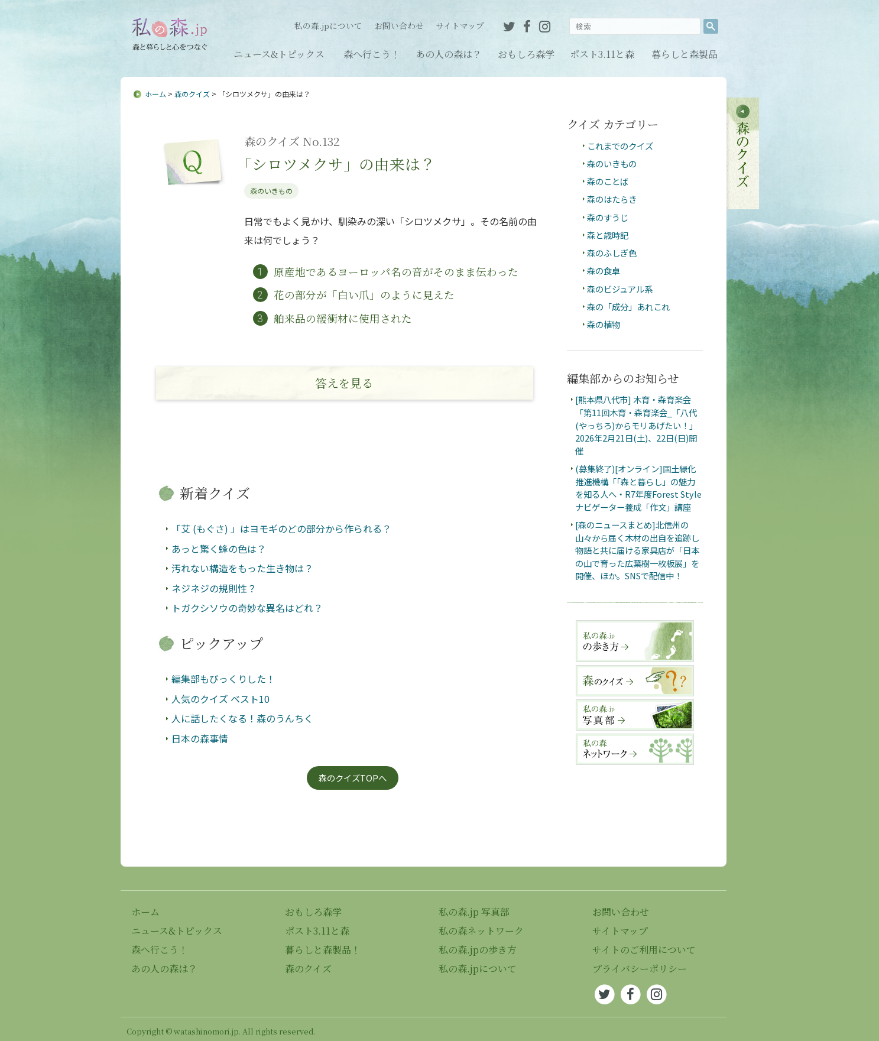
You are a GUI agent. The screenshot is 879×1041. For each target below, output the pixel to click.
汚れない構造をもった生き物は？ (242, 568)
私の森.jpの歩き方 (478, 949)
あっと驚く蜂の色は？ (218, 548)
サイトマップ (460, 25)
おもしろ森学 (526, 54)
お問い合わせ (399, 25)
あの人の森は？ (449, 54)
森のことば (607, 181)
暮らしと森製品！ (323, 949)
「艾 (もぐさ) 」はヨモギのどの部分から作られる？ (281, 528)
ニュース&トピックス (279, 54)
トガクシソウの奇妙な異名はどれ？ (247, 608)
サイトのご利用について (644, 949)
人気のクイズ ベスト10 (220, 699)
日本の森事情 (199, 738)
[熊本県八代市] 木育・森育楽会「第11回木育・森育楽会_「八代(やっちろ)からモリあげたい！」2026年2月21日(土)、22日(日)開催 (636, 424)
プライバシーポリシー (639, 968)
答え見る (344, 382)
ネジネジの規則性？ (214, 588)
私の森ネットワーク (481, 931)
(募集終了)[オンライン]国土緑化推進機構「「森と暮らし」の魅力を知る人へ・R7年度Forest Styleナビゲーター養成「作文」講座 (638, 487)
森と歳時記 (607, 235)
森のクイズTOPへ (353, 777)
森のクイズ (192, 94)
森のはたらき (612, 199)
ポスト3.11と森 (602, 54)
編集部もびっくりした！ (223, 679)
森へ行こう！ (371, 54)
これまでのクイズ (620, 146)
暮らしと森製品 (684, 54)
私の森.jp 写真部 (474, 912)
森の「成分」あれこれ (628, 306)
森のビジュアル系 (620, 289)
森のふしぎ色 (612, 253)
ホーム (155, 94)
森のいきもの (271, 191)
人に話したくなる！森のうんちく (242, 718)
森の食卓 (603, 270)
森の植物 (603, 324)
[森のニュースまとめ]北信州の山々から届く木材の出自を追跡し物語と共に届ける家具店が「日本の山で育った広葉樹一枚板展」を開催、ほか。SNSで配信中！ (637, 550)
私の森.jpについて (328, 25)
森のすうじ (607, 217)
